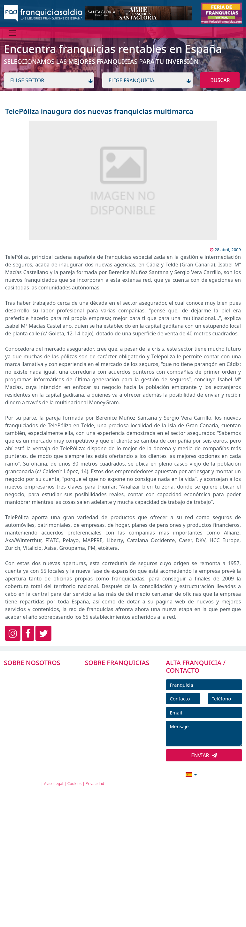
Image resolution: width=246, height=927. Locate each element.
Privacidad (95, 783)
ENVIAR (204, 755)
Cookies (74, 783)
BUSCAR (220, 80)
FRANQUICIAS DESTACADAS (121, 702)
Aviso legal (53, 783)
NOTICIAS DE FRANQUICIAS (121, 717)
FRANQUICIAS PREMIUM (118, 674)
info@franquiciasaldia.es (136, 774)
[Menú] (12, 33)
